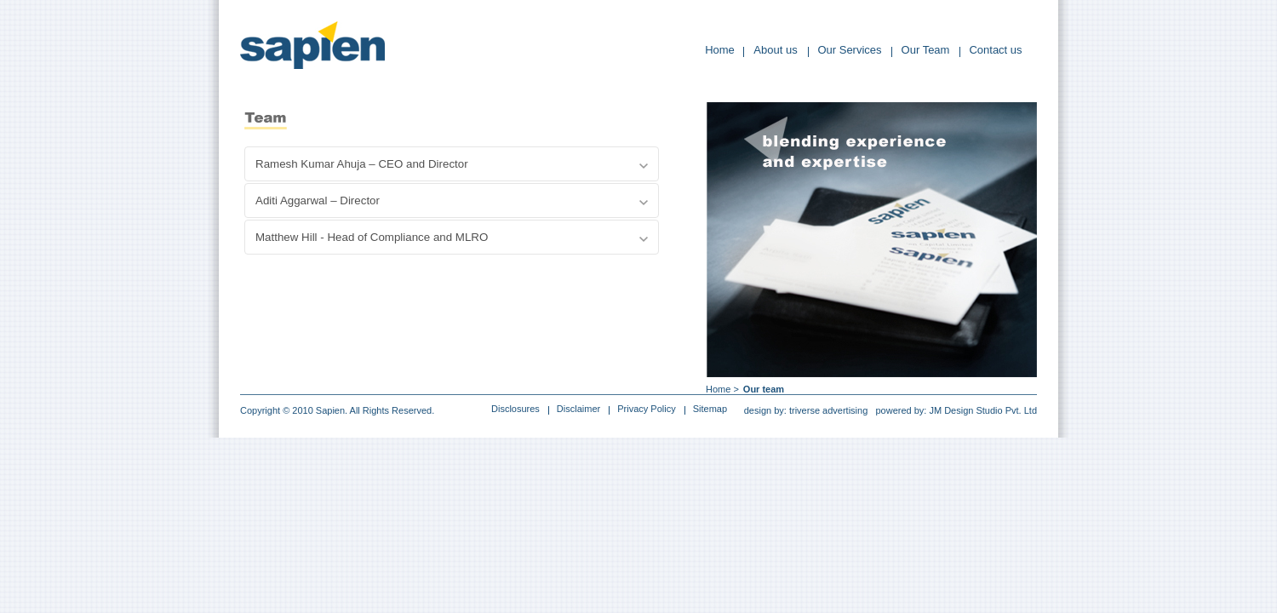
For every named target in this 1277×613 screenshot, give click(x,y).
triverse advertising (828, 410)
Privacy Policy (646, 409)
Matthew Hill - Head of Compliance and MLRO (371, 237)
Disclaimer (578, 409)
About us (775, 49)
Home (720, 49)
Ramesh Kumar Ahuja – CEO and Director (361, 164)
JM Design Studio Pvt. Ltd (983, 410)
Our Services (849, 49)
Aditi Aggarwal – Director (317, 200)
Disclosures (515, 409)
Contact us (995, 49)
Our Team (926, 49)
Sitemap (710, 409)
